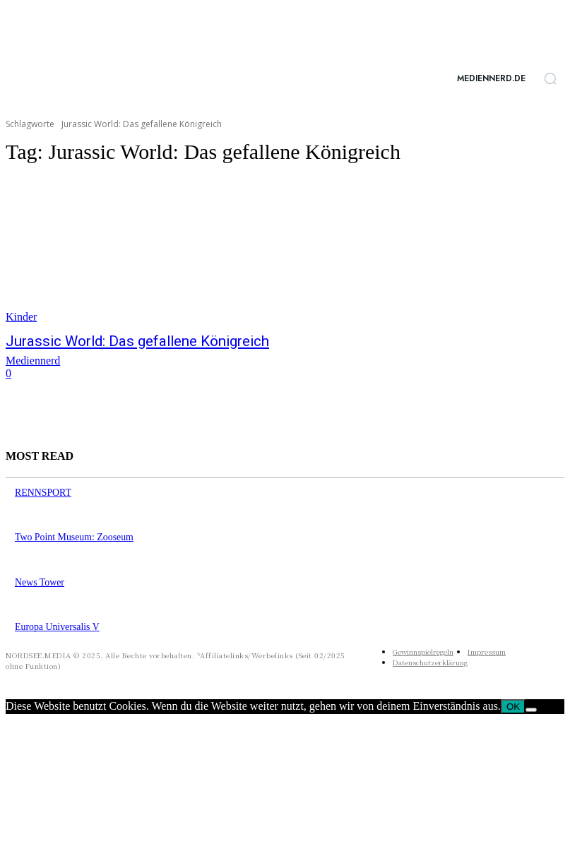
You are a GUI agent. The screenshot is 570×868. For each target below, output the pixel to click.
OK (513, 696)
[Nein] (531, 700)
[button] (550, 78)
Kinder (21, 317)
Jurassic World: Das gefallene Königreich (115, 340)
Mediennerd (33, 358)
